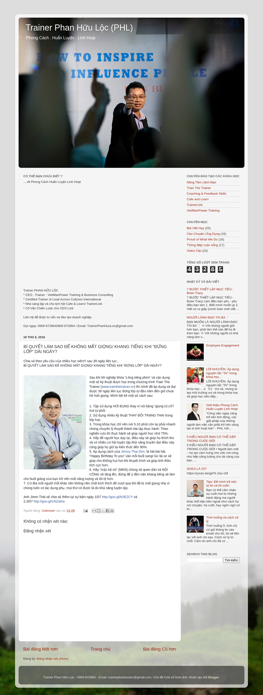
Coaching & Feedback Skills (206, 193)
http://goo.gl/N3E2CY (117, 497)
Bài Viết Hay (195, 228)
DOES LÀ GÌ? (197, 469)
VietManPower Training (203, 210)
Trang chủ (100, 649)
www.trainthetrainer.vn (118, 387)
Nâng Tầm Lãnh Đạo (201, 182)
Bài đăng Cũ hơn (159, 649)
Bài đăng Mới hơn (40, 649)
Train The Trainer (199, 188)
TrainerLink (195, 205)
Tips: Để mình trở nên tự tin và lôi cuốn (221, 483)
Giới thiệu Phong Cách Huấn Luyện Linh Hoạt (222, 407)
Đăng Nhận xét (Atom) (52, 658)
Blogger (213, 677)
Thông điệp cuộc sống (202, 245)
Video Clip (194, 250)
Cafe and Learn (198, 199)
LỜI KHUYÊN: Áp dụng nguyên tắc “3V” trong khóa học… (222, 372)
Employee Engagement (222, 345)
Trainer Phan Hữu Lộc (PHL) (79, 27)
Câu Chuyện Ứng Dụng (203, 234)
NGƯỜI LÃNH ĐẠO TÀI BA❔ (208, 317)
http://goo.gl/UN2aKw (49, 501)
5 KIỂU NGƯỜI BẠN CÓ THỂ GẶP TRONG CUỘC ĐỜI (211, 438)
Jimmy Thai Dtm (133, 451)
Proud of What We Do (202, 239)
